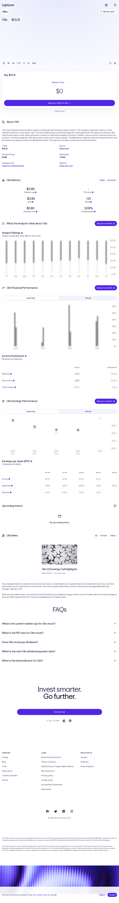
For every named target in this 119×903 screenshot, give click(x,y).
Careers (84, 766)
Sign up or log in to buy (59, 103)
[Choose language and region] (106, 5)
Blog (4, 771)
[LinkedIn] (63, 820)
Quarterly (31, 298)
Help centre (7, 780)
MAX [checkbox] (34, 63)
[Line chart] (110, 63)
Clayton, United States (13, 166)
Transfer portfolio (9, 785)
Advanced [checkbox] (111, 180)
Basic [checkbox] (102, 180)
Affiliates (84, 771)
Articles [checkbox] (103, 545)
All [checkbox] (96, 545)
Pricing (5, 766)
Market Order (59, 82)
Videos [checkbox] (113, 545)
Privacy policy (47, 785)
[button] (31, 146)
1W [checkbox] (8, 63)
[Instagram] (71, 820)
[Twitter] (55, 820)
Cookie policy (47, 789)
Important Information (51, 766)
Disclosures (46, 798)
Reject (102, 895)
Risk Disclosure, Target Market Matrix (57, 775)
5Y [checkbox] (28, 63)
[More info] (115, 506)
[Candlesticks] (115, 63)
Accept (112, 895)
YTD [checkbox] (19, 63)
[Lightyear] (8, 5)
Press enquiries (87, 775)
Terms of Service (48, 771)
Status (5, 789)
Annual (88, 298)
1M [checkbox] (13, 63)
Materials (64, 148)
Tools (4, 775)
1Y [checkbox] (24, 63)
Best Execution (47, 780)
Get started (59, 721)
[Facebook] (47, 820)
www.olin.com (66, 166)
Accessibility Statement (51, 794)
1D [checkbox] (4, 63)
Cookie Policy (42, 895)
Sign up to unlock (106, 223)
